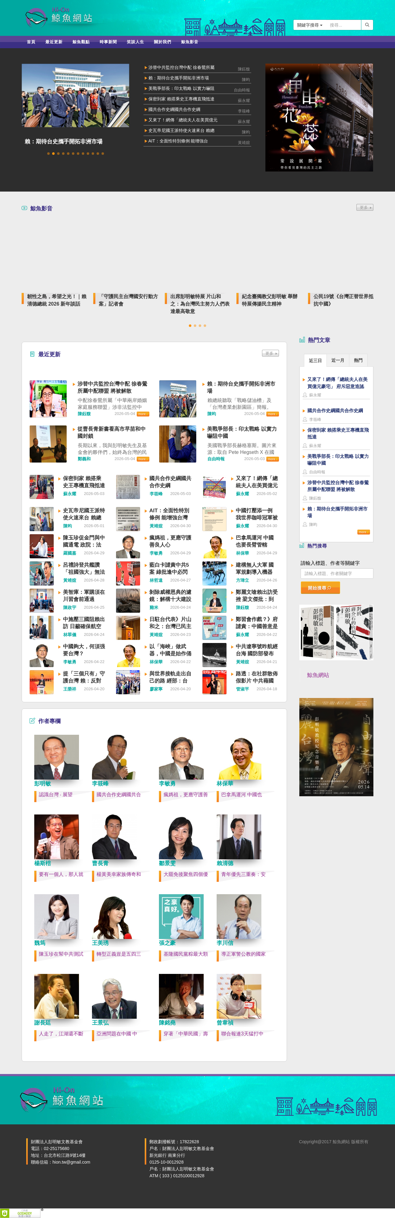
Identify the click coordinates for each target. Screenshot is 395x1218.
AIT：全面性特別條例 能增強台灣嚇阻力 (169, 518)
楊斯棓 (42, 863)
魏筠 (39, 943)
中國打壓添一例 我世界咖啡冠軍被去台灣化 (257, 518)
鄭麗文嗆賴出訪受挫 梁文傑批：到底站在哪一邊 (257, 599)
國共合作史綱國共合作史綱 (174, 109)
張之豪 (167, 943)
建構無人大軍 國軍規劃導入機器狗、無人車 (255, 572)
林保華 (225, 783)
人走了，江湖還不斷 (61, 1033)
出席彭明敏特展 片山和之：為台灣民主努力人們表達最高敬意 (200, 304)
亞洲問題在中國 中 (117, 1033)
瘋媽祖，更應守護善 (186, 794)
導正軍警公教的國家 (243, 954)
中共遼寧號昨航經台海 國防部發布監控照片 (257, 654)
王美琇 (100, 943)
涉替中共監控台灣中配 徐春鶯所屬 (181, 67)
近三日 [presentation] (315, 360)
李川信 (225, 943)
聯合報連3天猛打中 (242, 1033)
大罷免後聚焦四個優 (186, 874)
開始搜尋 (319, 588)
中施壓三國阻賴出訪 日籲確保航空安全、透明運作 (84, 626)
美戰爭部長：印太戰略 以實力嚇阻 (181, 88)
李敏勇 (167, 783)
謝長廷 (42, 1023)
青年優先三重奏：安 (243, 874)
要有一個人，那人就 (61, 874)
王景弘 (100, 1023)
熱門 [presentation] (358, 360)
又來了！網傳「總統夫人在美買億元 (183, 119)
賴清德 (225, 863)
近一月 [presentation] (337, 360)
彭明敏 (42, 783)
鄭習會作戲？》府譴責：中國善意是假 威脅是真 (257, 626)
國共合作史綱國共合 (119, 794)
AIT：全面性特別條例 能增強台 (178, 140)
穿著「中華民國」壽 (186, 1033)
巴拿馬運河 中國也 (241, 794)
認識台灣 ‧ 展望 (56, 794)
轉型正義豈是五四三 (119, 954)
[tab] (315, 360)
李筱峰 (100, 783)
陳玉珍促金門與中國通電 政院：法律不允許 (84, 545)
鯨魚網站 (318, 675)
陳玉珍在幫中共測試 (61, 954)
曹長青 (100, 863)
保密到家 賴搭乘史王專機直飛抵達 (181, 98)
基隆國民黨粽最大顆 (186, 954)
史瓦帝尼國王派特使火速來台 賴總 (181, 130)
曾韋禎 (225, 1023)
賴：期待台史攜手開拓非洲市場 (63, 141)
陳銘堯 (167, 1023)
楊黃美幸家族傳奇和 (119, 874)
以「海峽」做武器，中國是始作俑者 (170, 654)
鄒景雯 (167, 863)
